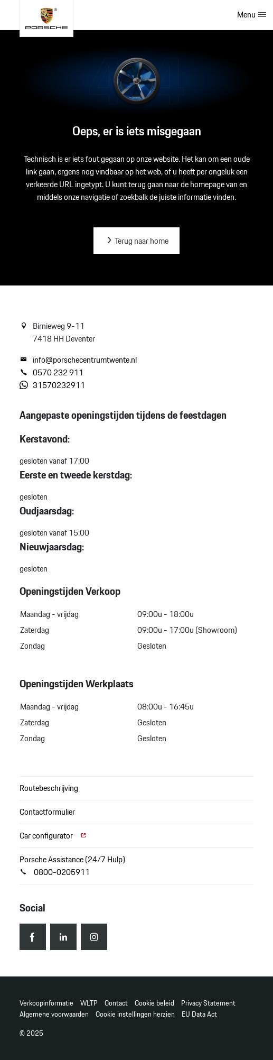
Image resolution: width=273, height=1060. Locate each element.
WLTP (89, 1003)
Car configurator (53, 835)
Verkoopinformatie (46, 1003)
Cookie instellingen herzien (135, 1014)
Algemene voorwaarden (54, 1014)
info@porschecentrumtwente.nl (78, 360)
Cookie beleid (154, 1003)
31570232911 (52, 385)
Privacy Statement (208, 1003)
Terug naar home (136, 240)
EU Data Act (199, 1014)
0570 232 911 (51, 372)
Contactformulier (47, 811)
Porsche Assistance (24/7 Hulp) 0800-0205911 (72, 866)
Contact (116, 1003)
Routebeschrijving (49, 788)
